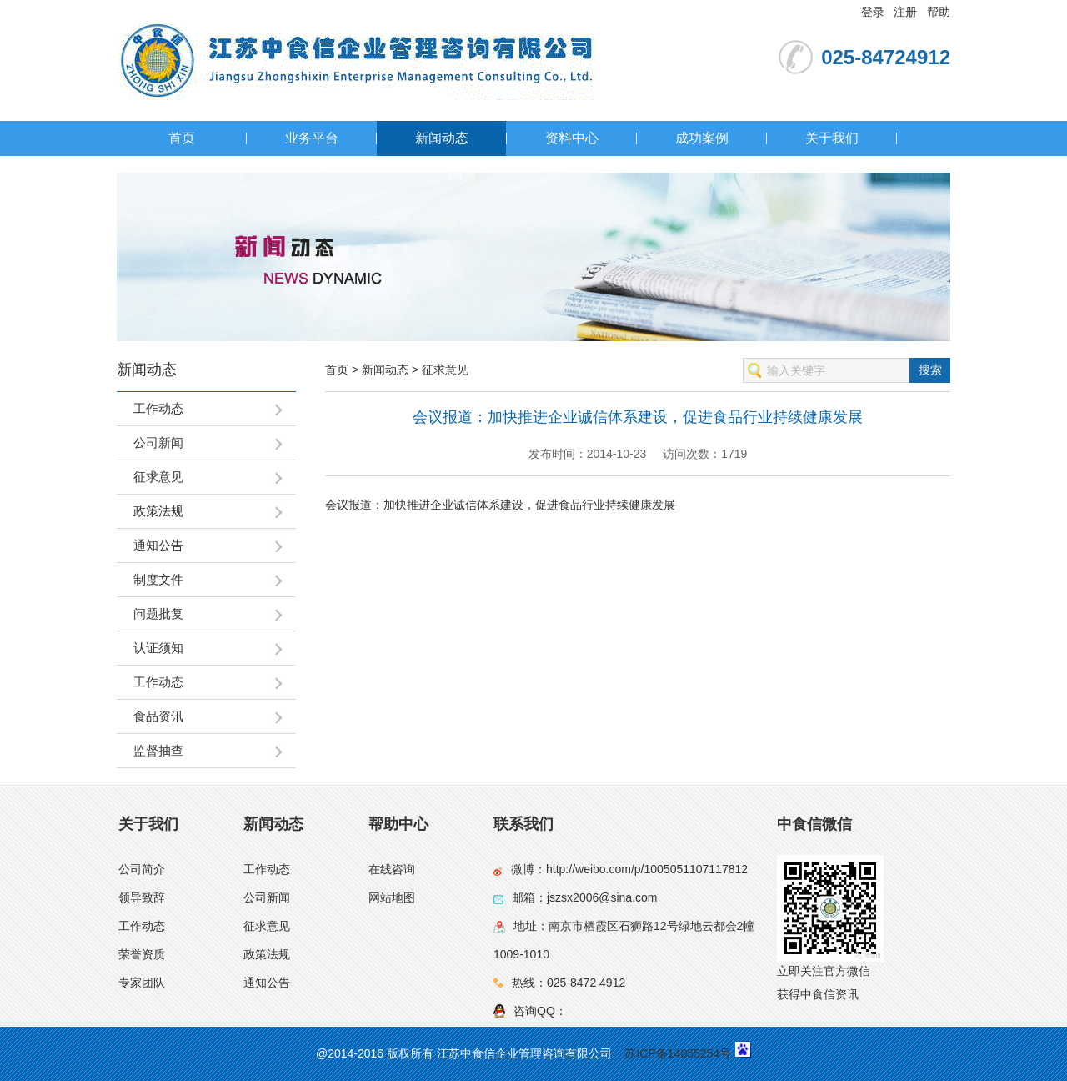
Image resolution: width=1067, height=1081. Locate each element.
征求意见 (445, 369)
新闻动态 (441, 138)
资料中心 (572, 138)
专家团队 (141, 982)
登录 (872, 11)
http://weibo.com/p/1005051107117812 (647, 869)
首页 (181, 138)
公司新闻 (266, 897)
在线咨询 (391, 869)
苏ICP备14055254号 (677, 1053)
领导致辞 (141, 897)
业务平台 (311, 138)
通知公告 (266, 982)
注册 (905, 11)
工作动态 (141, 926)
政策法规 (266, 954)
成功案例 (702, 138)
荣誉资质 (141, 954)
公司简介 (141, 869)
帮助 (938, 11)
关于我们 (832, 138)
